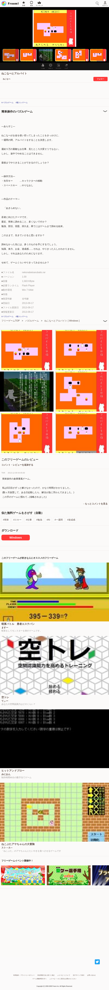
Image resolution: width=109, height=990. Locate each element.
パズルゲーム (32, 321)
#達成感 (71, 520)
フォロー (100, 79)
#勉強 (39, 520)
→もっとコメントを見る (95, 504)
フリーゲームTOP (10, 321)
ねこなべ (6, 79)
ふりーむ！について (63, 975)
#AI (48, 520)
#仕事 (29, 520)
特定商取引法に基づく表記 (45, 975)
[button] (11, 55)
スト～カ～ (7, 848)
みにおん (6, 774)
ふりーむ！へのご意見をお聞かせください (63, 979)
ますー (4, 628)
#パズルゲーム (7, 102)
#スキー (17, 520)
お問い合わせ (91, 975)
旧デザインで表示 (78, 975)
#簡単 (6, 520)
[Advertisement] (54, 921)
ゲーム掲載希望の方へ (40, 979)
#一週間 (59, 520)
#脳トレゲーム (22, 102)
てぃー (4, 701)
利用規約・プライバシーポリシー (24, 975)
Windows (15, 537)
